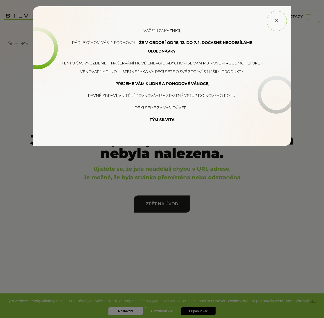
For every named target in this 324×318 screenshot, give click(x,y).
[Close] (277, 21)
